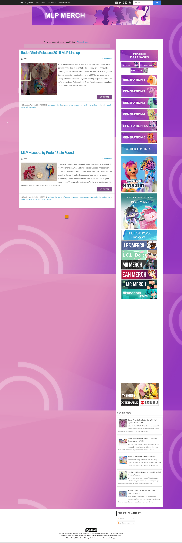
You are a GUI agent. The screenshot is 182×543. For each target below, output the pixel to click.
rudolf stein (37, 199)
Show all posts (83, 42)
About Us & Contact (64, 2)
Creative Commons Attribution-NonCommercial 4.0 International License (100, 533)
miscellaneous (74, 105)
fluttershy (59, 105)
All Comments (124, 523)
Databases (40, 2)
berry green (59, 197)
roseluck (29, 199)
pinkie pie (87, 105)
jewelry (65, 105)
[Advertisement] (91, 32)
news (82, 105)
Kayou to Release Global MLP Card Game (142, 457)
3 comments (107, 159)
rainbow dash (96, 105)
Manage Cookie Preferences (93, 538)
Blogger (113, 538)
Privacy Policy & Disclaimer (74, 538)
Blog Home (28, 2)
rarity (104, 105)
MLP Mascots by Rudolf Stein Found (47, 153)
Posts (121, 519)
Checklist (51, 2)
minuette (75, 197)
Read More (104, 97)
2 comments (107, 59)
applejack (51, 105)
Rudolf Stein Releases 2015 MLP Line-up (50, 53)
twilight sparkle (31, 107)
